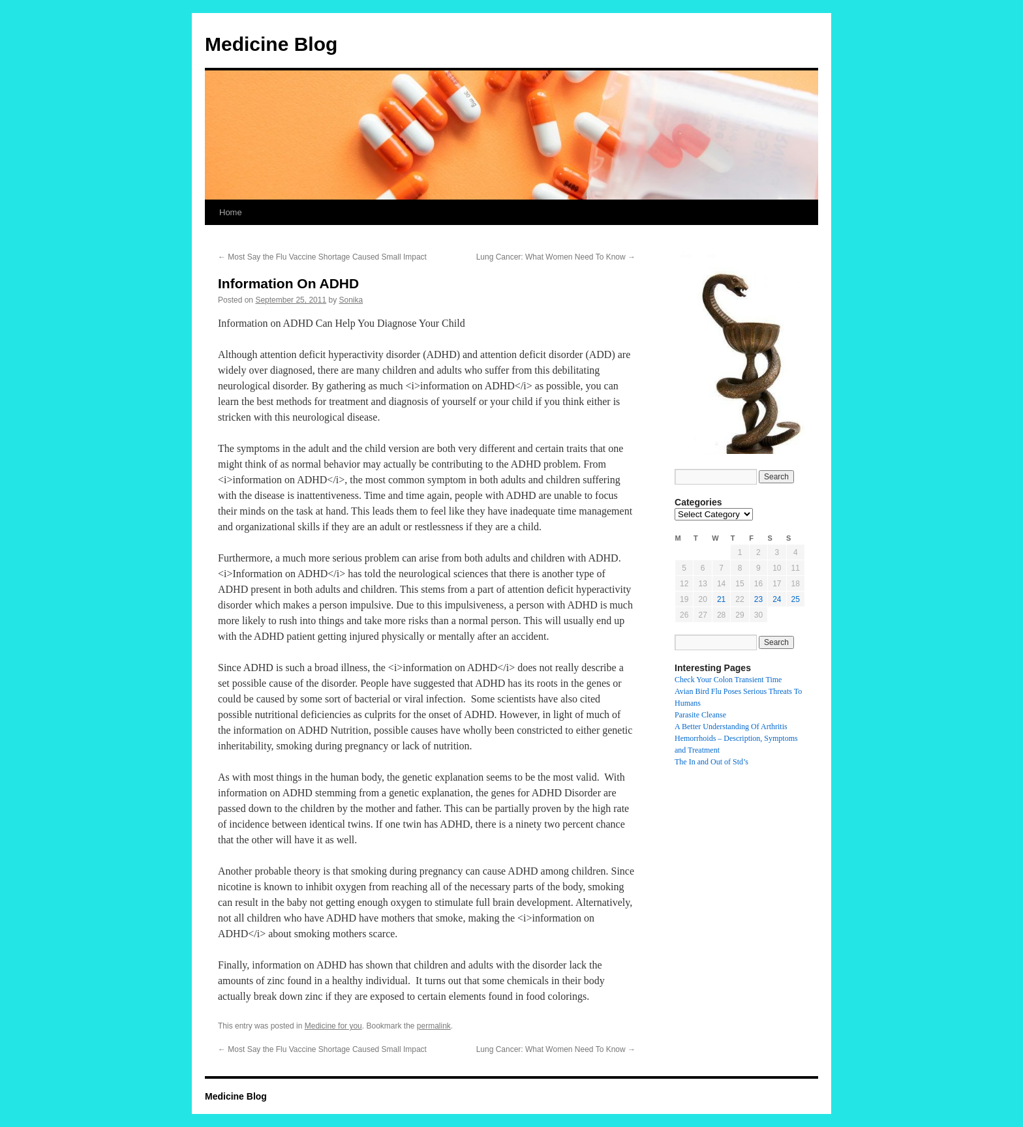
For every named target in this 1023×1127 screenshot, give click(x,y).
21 (721, 599)
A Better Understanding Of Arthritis (731, 726)
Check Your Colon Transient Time (728, 679)
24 (776, 599)
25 (795, 599)
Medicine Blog (271, 44)
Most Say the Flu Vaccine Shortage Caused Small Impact (322, 257)
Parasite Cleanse (700, 714)
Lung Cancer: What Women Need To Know (555, 257)
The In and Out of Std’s (711, 761)
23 (758, 599)
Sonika (351, 300)
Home (230, 212)
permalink (434, 1025)
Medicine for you (333, 1025)
